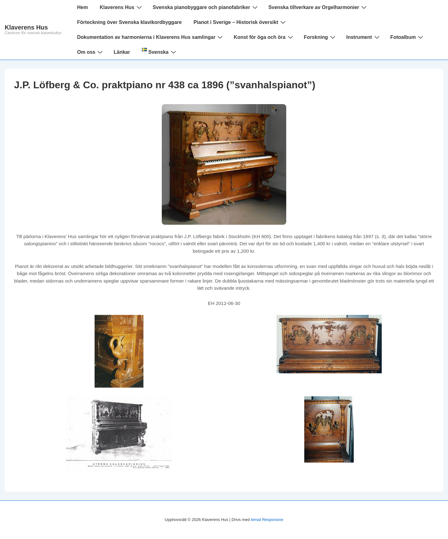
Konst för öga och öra (264, 37)
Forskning (320, 37)
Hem (82, 7)
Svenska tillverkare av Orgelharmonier (318, 7)
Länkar (122, 52)
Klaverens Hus (26, 27)
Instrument (363, 37)
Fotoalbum (407, 37)
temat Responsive (267, 519)
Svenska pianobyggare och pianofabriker (206, 7)
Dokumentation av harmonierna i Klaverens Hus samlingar (151, 37)
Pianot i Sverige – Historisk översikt (240, 22)
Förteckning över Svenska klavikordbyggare (129, 22)
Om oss (91, 52)
